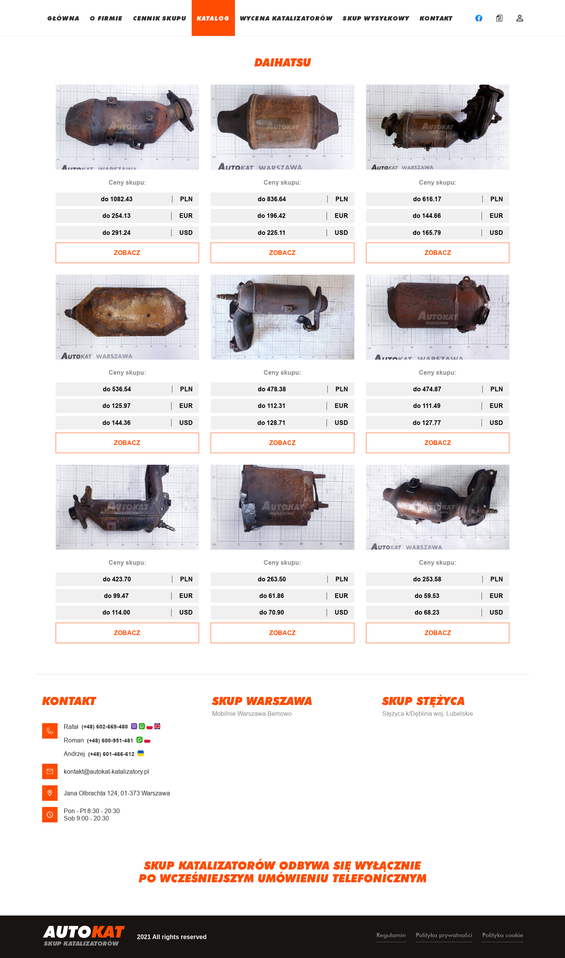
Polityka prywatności (444, 935)
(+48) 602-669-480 (105, 727)
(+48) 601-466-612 (111, 754)
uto (84, 936)
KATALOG (213, 18)
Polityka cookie (502, 935)
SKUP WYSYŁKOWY (376, 18)
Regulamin (391, 935)
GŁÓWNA (63, 18)
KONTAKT (436, 18)
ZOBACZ (127, 253)
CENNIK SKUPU (159, 18)
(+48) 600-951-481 (110, 740)
